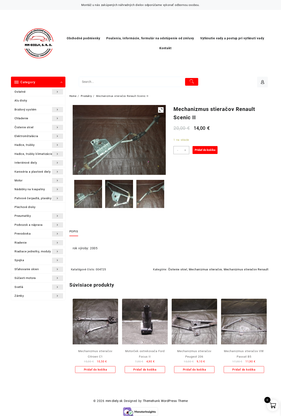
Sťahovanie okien (38, 269)
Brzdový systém (38, 109)
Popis (73, 231)
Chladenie (38, 118)
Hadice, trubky (38, 145)
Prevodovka (38, 233)
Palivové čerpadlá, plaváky (38, 198)
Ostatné (38, 91)
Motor (38, 180)
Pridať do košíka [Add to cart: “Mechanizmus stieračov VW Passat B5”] (244, 369)
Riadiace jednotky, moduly (38, 251)
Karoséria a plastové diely (38, 171)
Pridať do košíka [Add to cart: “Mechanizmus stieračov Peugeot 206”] (194, 369)
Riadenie (38, 242)
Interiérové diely (38, 162)
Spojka (38, 260)
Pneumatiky (38, 216)
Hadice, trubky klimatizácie (38, 154)
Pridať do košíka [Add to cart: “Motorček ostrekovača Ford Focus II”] (145, 369)
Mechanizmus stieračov (205, 269)
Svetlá (38, 287)
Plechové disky (25, 207)
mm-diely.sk (114, 401)
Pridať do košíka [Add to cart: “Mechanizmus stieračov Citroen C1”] (95, 369)
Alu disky (20, 100)
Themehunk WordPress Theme (165, 401)
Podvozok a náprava (38, 225)
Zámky (38, 295)
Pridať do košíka (205, 150)
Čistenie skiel (38, 127)
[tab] (75, 231)
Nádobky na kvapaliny (38, 189)
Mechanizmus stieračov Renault (246, 269)
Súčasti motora (38, 278)
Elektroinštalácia (38, 136)
